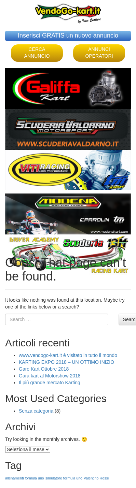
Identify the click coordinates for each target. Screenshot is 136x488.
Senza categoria (36, 411)
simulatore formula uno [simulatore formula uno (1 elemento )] (63, 478)
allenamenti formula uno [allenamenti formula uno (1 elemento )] (24, 478)
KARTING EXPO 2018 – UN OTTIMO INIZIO (66, 362)
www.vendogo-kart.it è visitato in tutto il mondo (68, 355)
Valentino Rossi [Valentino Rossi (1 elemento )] (96, 478)
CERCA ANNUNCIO (37, 52)
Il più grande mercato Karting (49, 382)
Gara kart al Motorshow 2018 (50, 375)
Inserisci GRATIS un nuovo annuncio (68, 35)
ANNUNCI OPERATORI (99, 52)
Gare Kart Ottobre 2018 (44, 369)
